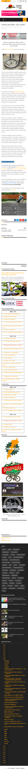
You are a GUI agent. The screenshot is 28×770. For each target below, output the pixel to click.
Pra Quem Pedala (9, 49)
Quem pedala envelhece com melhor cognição (13, 716)
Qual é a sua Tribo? (9, 719)
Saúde (22, 585)
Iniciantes (5, 572)
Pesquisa (19, 583)
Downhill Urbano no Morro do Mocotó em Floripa (14, 682)
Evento (15, 565)
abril (5, 737)
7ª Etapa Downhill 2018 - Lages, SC (13, 721)
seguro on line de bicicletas (19, 168)
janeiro (6, 743)
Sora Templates (11, 768)
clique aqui (13, 189)
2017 (4, 746)
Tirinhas (4, 588)
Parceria (11, 580)
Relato (16, 585)
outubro (6, 664)
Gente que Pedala (7, 567)
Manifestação (6, 575)
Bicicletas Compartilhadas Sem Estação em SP (15, 724)
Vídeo (4, 590)
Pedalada (5, 583)
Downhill (5, 565)
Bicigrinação (6, 552)
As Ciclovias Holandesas (10, 704)
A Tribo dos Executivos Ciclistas (12, 709)
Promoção (10, 585)
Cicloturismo (14, 552)
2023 (4, 648)
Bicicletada (16, 549)
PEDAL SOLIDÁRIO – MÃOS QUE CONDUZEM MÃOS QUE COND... (13, 679)
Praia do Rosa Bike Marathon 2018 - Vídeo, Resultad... (14, 675)
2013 (4, 754)
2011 (4, 758)
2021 (4, 653)
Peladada (12, 583)
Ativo (2, 539)
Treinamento (12, 588)
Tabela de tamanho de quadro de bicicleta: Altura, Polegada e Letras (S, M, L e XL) (17, 599)
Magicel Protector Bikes (10, 182)
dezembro (7, 660)
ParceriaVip (18, 580)
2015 (4, 750)
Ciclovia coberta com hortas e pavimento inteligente (14, 685)
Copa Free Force (21, 554)
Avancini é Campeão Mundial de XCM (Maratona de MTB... (13, 699)
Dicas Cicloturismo (14, 559)
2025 (4, 644)
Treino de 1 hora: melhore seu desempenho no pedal (15, 692)
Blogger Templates (20, 768)
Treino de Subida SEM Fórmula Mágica (17, 604)
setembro (6, 667)
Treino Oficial (21, 588)
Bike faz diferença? (9, 712)
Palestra (4, 580)
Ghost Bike (5, 570)
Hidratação (12, 570)
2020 (4, 655)
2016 (4, 748)
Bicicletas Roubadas (18, 91)
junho (5, 733)
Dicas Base (5, 559)
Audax (9, 549)
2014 (4, 752)
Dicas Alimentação (18, 557)
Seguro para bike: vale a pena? (11, 714)
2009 (4, 762)
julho (5, 731)
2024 (4, 646)
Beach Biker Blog (5, 540)
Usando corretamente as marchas (16, 628)
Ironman (12, 572)
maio (5, 735)
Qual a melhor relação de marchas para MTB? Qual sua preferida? (12, 273)
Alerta (4, 549)
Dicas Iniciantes (16, 562)
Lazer (17, 572)
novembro (7, 662)
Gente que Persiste (18, 567)
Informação (4, 28)
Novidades (20, 577)
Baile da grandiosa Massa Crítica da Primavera (13, 672)
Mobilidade (14, 575)
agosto (6, 729)
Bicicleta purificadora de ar (11, 702)
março (6, 739)
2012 (4, 756)
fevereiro (6, 741)
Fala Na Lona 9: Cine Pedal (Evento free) (14, 697)
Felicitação (22, 565)
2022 (4, 650)
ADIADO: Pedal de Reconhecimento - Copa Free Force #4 (15, 669)
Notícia (14, 577)
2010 (4, 760)
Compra (13, 554)
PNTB (4, 585)
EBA (10, 565)
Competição (5, 554)
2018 (4, 659)
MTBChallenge (6, 577)
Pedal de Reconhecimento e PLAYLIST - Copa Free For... (14, 707)
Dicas (10, 557)
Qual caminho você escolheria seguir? (13, 695)
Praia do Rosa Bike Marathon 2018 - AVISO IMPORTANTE (15, 689)
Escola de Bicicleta (6, 537)
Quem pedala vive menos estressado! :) (13, 726)
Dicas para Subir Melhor (14, 610)
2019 (4, 657)
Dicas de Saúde (6, 562)
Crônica (4, 557)
